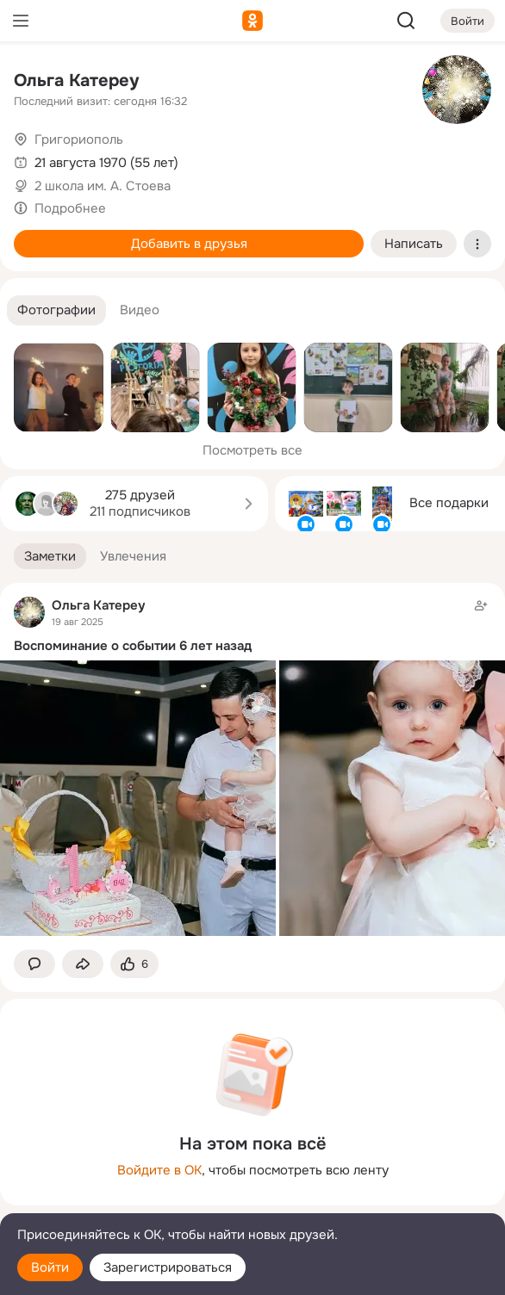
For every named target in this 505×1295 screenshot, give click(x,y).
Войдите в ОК (159, 1170)
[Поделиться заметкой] (82, 964)
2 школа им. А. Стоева (102, 186)
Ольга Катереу (76, 80)
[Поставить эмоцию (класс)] (134, 964)
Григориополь (78, 139)
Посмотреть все (252, 450)
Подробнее (70, 208)
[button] (56, 310)
